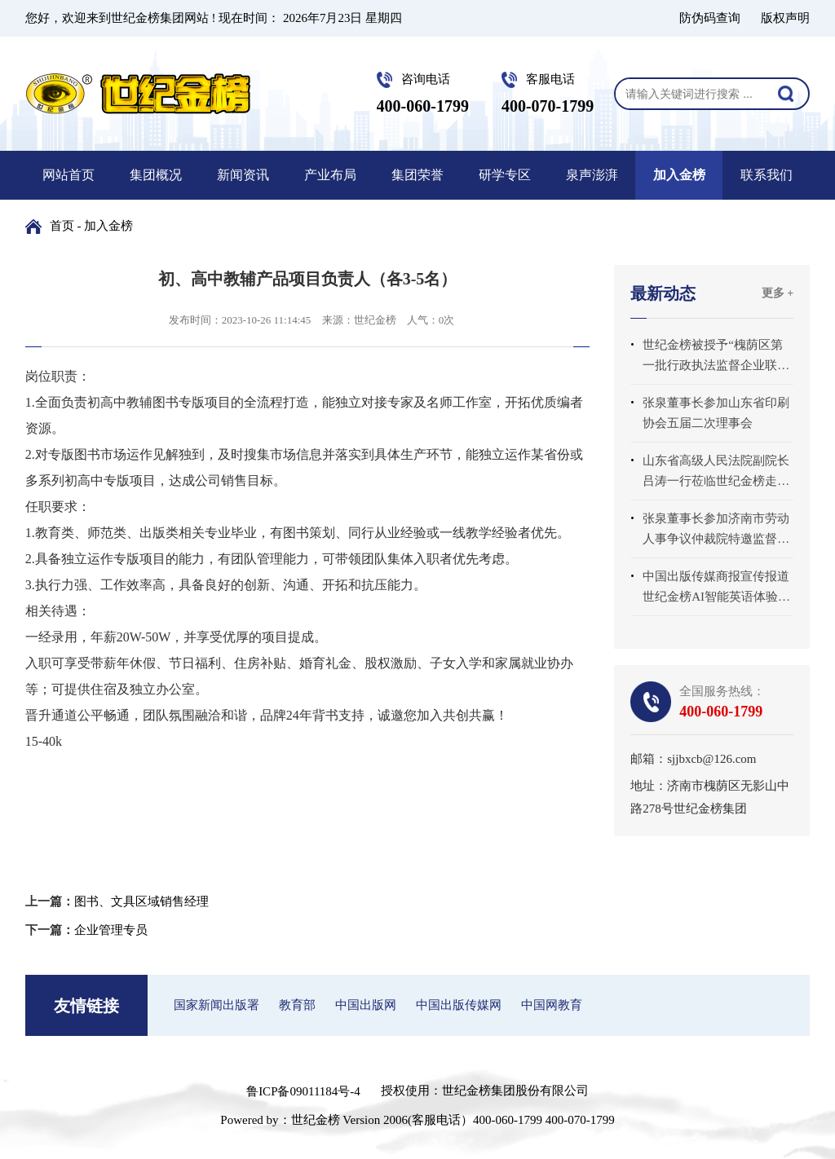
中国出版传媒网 (458, 1004)
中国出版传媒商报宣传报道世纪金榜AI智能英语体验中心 (716, 588)
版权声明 (785, 17)
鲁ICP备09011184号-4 (303, 1091)
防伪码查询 (709, 17)
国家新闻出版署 (216, 1004)
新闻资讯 (243, 175)
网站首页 (68, 175)
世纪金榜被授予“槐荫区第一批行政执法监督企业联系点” (716, 357)
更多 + (777, 293)
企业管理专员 (111, 929)
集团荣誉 (417, 175)
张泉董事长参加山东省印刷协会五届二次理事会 (716, 413)
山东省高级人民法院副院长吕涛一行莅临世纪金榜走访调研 (716, 472)
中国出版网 (365, 1004)
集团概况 (156, 175)
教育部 (297, 1004)
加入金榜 (679, 175)
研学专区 (505, 175)
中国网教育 (551, 1004)
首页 (62, 225)
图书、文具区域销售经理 (141, 901)
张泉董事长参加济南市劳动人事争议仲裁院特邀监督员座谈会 (716, 530)
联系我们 (766, 175)
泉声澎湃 (592, 175)
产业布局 (330, 175)
